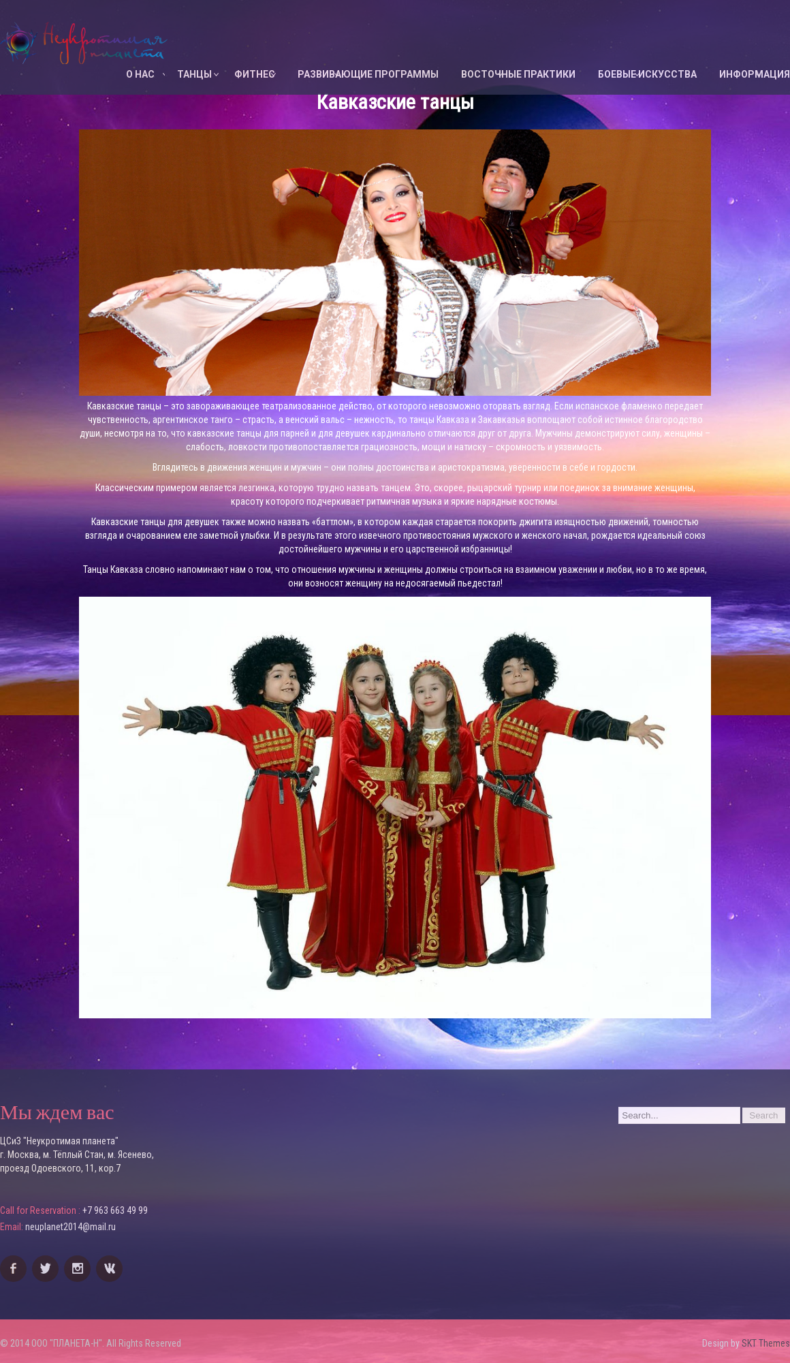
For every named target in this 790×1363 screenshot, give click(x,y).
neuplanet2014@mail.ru (70, 1226)
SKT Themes (766, 1343)
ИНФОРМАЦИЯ (754, 74)
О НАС (140, 74)
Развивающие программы (368, 74)
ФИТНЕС (254, 74)
